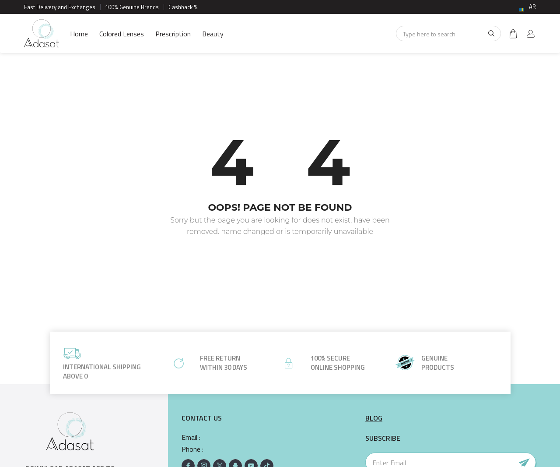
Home (79, 33)
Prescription (173, 33)
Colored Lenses (121, 33)
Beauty (213, 33)
